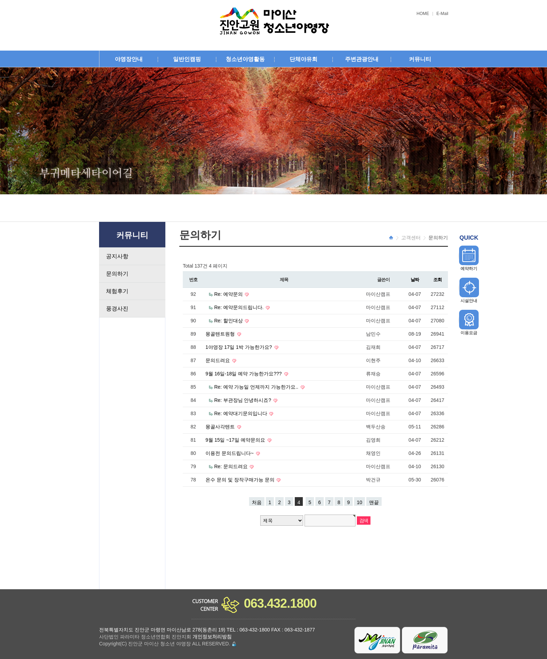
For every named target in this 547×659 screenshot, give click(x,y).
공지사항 (117, 256)
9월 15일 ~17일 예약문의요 (236, 440)
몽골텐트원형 (220, 334)
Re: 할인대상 (229, 320)
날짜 (415, 279)
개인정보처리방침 (212, 636)
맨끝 (374, 502)
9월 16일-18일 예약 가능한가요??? (244, 373)
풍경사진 (117, 309)
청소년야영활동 (245, 59)
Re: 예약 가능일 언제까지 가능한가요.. (257, 387)
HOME (423, 14)
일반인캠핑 (187, 59)
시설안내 (468, 300)
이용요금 (468, 332)
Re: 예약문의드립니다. (239, 307)
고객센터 (411, 237)
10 (359, 502)
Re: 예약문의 (229, 294)
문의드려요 (218, 360)
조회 (437, 279)
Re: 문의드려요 (231, 466)
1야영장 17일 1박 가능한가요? (239, 347)
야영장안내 (129, 59)
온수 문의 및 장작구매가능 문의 (240, 479)
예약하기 (468, 268)
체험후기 (117, 291)
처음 (257, 502)
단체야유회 (303, 59)
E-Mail (442, 14)
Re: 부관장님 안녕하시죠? (243, 400)
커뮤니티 (420, 59)
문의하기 (117, 274)
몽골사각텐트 (220, 426)
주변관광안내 (362, 59)
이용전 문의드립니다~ (230, 453)
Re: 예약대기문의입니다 (241, 413)
